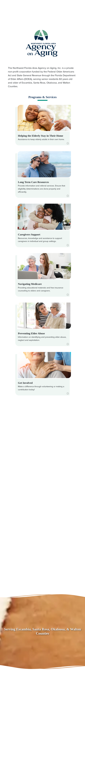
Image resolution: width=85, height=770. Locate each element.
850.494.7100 (11, 7)
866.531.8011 (20, 10)
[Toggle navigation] (78, 6)
